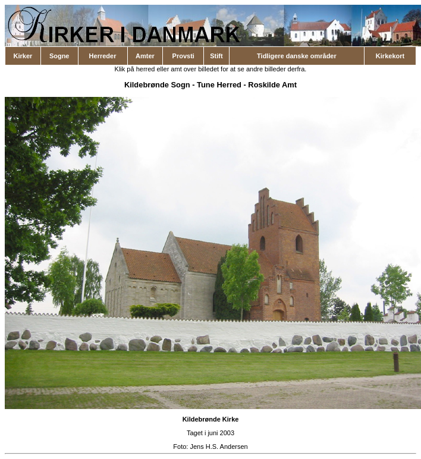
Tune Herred (219, 84)
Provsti (183, 55)
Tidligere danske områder (297, 55)
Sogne (59, 55)
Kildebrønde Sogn (157, 84)
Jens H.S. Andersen (218, 446)
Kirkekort (390, 55)
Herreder (103, 55)
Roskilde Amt (272, 84)
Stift (216, 55)
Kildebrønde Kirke (211, 419)
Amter (145, 55)
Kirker (23, 55)
